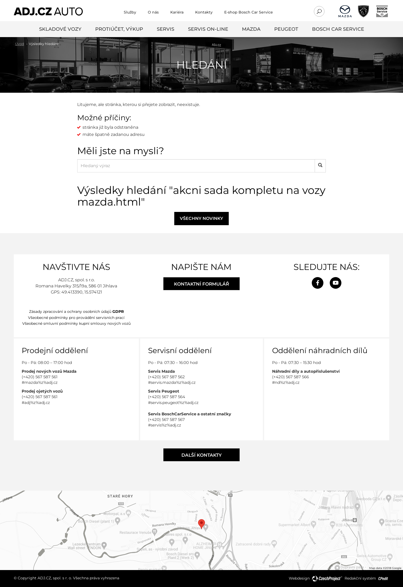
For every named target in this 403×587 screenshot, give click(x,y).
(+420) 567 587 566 (290, 376)
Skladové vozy (60, 29)
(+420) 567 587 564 (166, 396)
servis (165, 29)
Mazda (251, 29)
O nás (153, 12)
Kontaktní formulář (201, 284)
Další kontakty (201, 455)
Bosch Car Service (338, 29)
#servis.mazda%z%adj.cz (172, 382)
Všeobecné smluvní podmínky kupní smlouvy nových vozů (76, 323)
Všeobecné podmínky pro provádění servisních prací (76, 317)
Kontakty (204, 12)
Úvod (19, 44)
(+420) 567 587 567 (166, 419)
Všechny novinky (201, 218)
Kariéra (177, 12)
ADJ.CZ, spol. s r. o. (55, 578)
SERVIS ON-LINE (208, 29)
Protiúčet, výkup (119, 29)
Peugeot (286, 29)
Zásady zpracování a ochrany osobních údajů (76, 311)
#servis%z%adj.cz (164, 425)
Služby (130, 12)
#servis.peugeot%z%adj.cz (173, 402)
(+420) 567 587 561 (39, 376)
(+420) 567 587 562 (166, 376)
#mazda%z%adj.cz (40, 382)
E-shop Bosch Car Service (248, 12)
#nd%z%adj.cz (286, 382)
